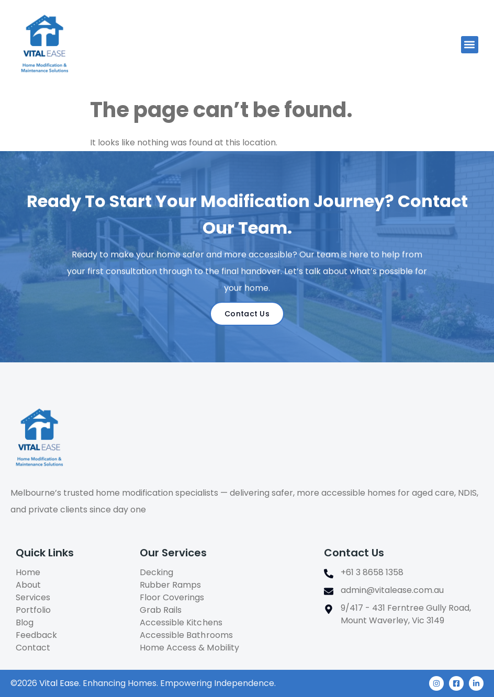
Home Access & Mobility (189, 648)
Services (33, 597)
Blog (24, 622)
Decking (156, 572)
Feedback (36, 635)
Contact (33, 648)
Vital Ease (59, 683)
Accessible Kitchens (181, 622)
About (28, 585)
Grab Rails (161, 610)
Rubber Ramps (170, 585)
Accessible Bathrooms (186, 635)
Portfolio (33, 610)
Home (28, 572)
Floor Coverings (172, 597)
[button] (469, 44)
